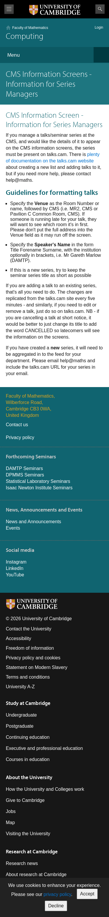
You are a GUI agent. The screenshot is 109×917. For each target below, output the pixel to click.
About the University (29, 777)
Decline (56, 905)
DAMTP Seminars (24, 468)
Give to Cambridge (25, 800)
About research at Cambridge (36, 874)
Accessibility (18, 638)
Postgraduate (19, 726)
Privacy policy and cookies (33, 657)
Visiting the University (28, 833)
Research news (22, 863)
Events (13, 528)
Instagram (16, 561)
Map (10, 822)
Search (100, 9)
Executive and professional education (44, 748)
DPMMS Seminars (25, 474)
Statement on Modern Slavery (36, 667)
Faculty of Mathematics (30, 28)
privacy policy (57, 894)
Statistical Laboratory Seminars (38, 481)
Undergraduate (21, 715)
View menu (9, 9)
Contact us (17, 424)
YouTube (15, 574)
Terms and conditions (28, 677)
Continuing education (27, 737)
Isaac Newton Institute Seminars (39, 487)
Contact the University (28, 628)
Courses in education (27, 759)
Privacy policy (20, 437)
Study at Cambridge (28, 703)
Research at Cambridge (32, 851)
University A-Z (20, 686)
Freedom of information (30, 648)
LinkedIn (15, 568)
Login (99, 27)
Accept (87, 893)
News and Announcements (33, 521)
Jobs (11, 811)
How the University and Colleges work (45, 789)
